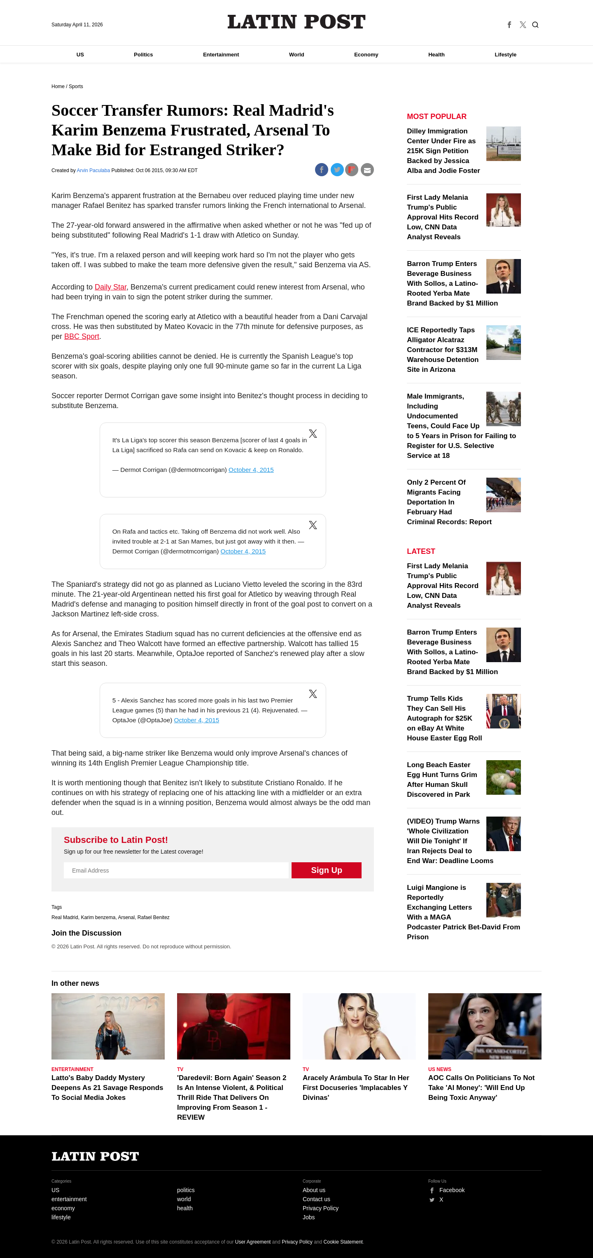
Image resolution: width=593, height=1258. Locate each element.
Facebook (452, 1190)
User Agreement (253, 1242)
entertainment (69, 1199)
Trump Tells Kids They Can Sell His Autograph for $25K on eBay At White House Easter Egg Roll (444, 718)
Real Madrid (64, 917)
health (185, 1208)
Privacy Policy (321, 1208)
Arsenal (126, 917)
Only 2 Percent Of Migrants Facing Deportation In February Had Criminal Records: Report (449, 502)
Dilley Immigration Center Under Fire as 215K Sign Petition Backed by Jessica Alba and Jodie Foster (443, 151)
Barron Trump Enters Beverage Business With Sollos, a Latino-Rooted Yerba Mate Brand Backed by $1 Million (452, 283)
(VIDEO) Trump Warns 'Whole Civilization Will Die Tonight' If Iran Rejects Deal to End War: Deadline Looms (450, 841)
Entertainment (221, 54)
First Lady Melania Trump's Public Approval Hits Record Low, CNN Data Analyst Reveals (443, 217)
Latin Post (297, 21)
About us (314, 1190)
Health (436, 54)
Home (58, 86)
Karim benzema (98, 917)
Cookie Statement (343, 1242)
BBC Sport (81, 336)
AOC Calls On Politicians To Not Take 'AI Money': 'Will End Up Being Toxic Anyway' (481, 1088)
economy (63, 1208)
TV (180, 1069)
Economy (366, 54)
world (184, 1199)
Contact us (316, 1199)
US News (439, 1069)
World (296, 54)
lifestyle (61, 1217)
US (80, 54)
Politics (143, 54)
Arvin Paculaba (94, 170)
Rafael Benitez (154, 917)
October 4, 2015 (251, 469)
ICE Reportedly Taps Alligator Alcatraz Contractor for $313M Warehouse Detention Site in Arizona (443, 349)
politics (186, 1190)
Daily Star (110, 287)
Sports (76, 86)
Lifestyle (506, 54)
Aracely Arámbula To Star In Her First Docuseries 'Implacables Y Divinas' (356, 1088)
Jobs (309, 1217)
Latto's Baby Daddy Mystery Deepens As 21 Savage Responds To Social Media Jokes (107, 1088)
